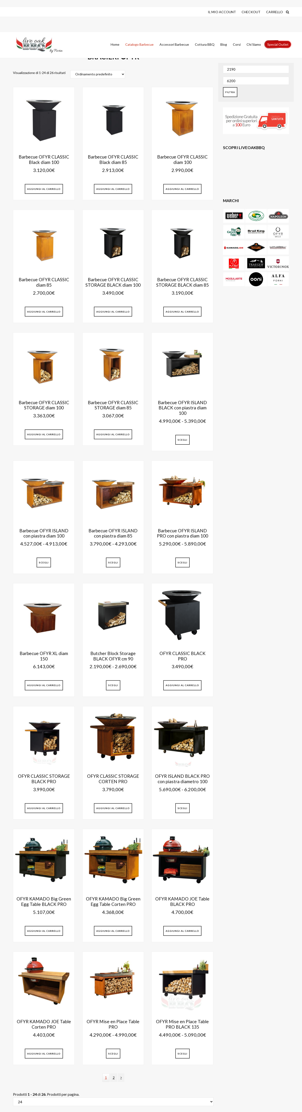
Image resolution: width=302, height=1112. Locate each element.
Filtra (230, 92)
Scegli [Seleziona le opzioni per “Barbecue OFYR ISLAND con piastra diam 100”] (44, 562)
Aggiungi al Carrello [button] (44, 188)
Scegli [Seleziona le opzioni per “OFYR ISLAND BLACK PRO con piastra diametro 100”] (182, 808)
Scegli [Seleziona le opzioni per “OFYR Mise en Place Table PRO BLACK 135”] (182, 1053)
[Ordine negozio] (97, 74)
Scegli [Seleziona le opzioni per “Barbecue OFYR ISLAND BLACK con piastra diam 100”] (182, 439)
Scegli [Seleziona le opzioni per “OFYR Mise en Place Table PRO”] (113, 1053)
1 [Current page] (107, 1078)
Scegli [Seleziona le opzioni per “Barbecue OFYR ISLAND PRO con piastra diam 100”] (182, 562)
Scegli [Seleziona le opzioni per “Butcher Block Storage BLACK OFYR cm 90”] (113, 685)
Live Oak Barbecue (43, 45)
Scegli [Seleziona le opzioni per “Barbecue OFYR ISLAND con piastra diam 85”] (113, 562)
